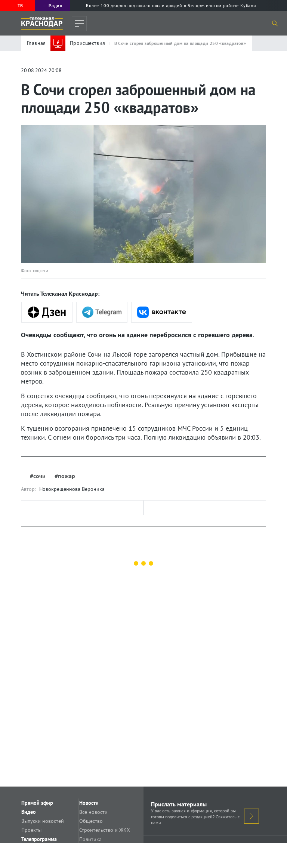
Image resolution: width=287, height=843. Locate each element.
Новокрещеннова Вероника (72, 489)
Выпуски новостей (51, 824)
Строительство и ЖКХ (113, 835)
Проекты (40, 835)
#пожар (65, 476)
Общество (99, 824)
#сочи (38, 476)
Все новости (102, 814)
